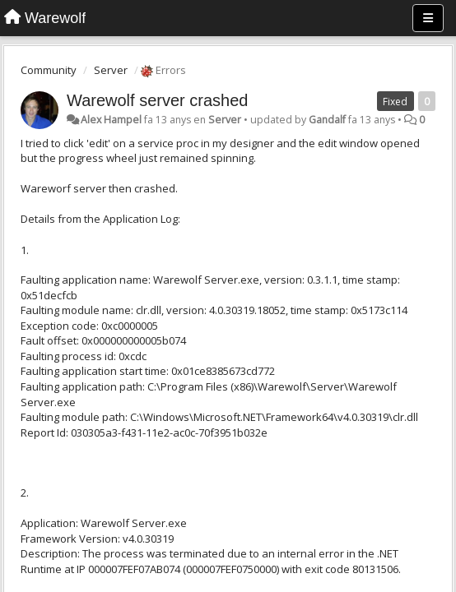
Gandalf (327, 120)
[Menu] (428, 18)
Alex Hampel (111, 120)
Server (111, 69)
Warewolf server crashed (157, 100)
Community (49, 69)
